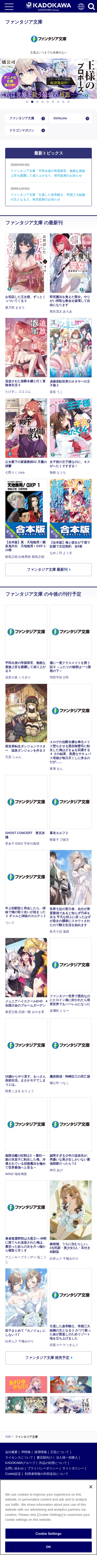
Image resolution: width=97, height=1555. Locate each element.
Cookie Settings (48, 1534)
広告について (59, 1452)
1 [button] (28, 102)
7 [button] (59, 102)
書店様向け (44, 1457)
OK (48, 1547)
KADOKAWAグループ (20, 1463)
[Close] (90, 1486)
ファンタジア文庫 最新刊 (47, 569)
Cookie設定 (13, 1474)
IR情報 (26, 1452)
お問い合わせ (14, 1468)
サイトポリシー (73, 1468)
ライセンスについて (19, 1457)
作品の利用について (53, 1463)
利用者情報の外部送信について (46, 1474)
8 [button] (64, 102)
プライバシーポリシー (42, 1468)
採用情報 (40, 1452)
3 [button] (38, 102)
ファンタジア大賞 (21, 118)
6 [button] (54, 102)
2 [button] (33, 102)
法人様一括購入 (67, 1457)
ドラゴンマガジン (21, 130)
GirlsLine (60, 118)
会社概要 (11, 1452)
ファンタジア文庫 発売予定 (47, 1358)
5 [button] (49, 102)
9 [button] (69, 102)
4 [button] (43, 102)
